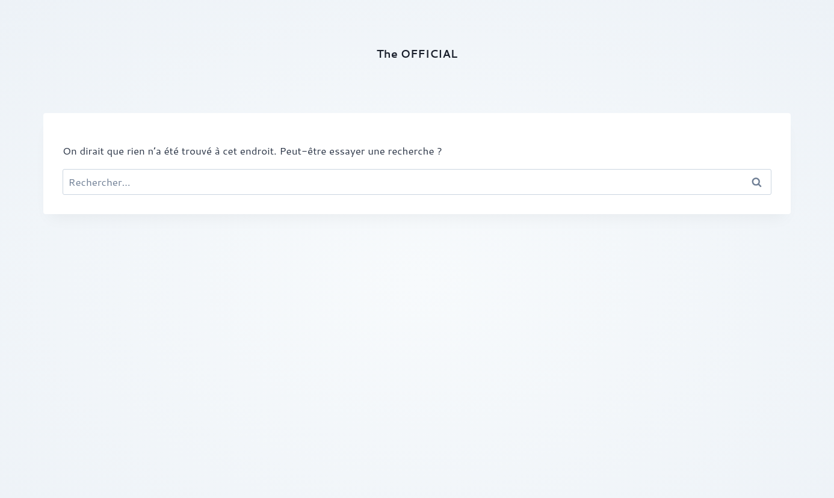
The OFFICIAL (417, 53)
